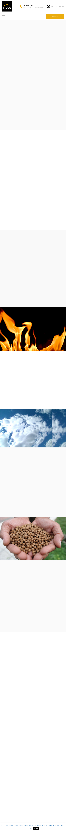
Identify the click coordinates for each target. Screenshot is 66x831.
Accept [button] (36, 828)
